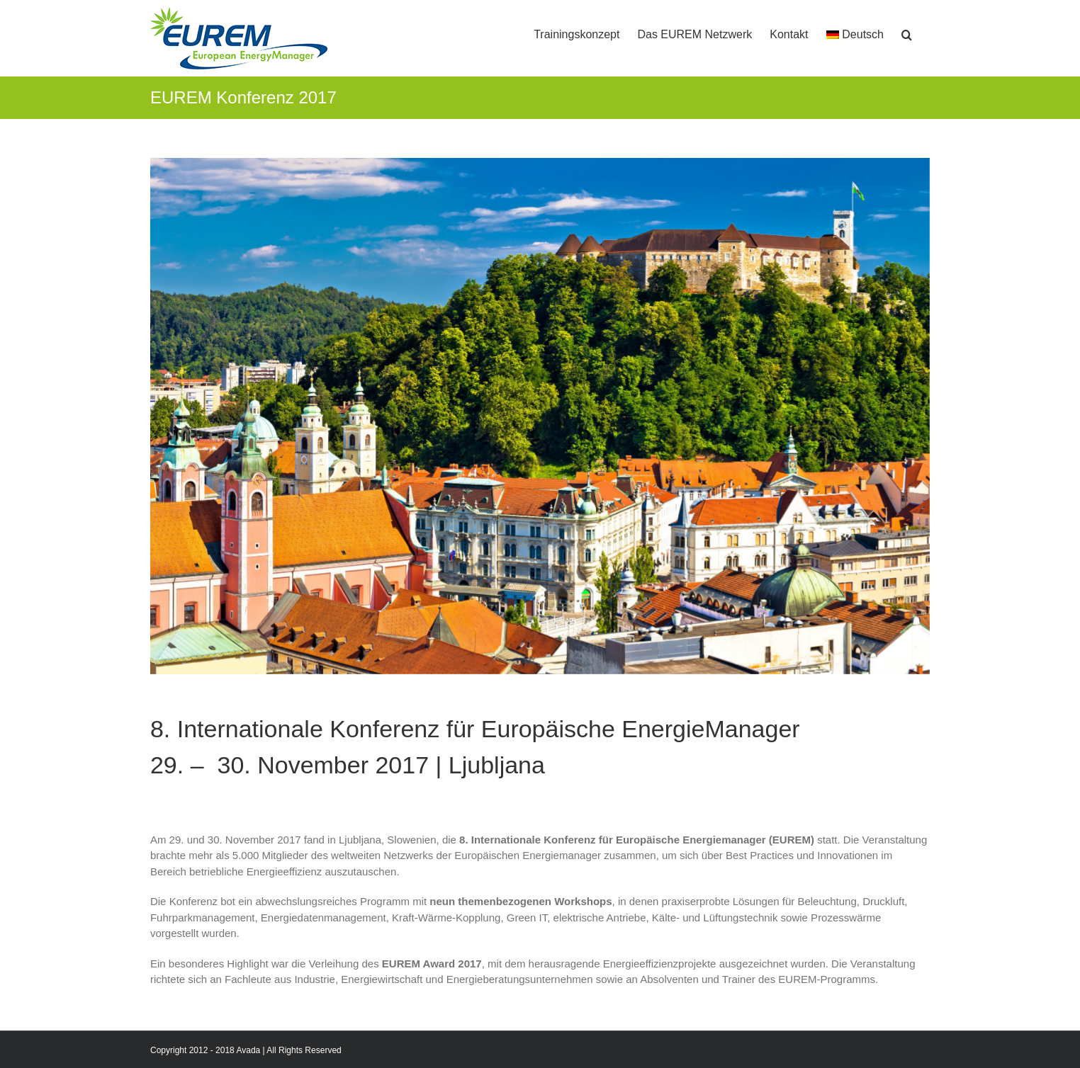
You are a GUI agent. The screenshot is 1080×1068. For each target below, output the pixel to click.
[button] (906, 29)
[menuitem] (855, 29)
